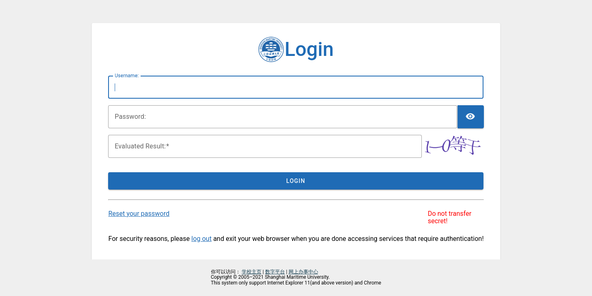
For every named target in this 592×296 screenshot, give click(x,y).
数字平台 (275, 272)
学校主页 (251, 272)
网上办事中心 (303, 272)
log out (202, 239)
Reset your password (138, 213)
